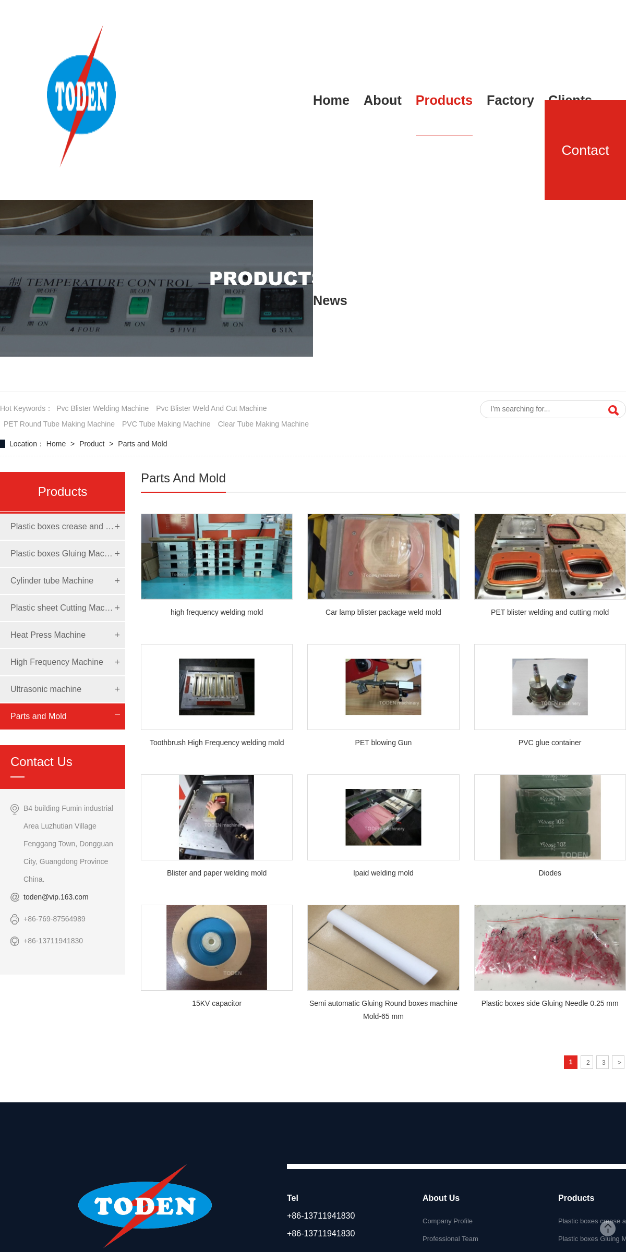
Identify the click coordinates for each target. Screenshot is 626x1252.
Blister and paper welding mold (217, 873)
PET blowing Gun (383, 742)
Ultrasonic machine (45, 689)
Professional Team (450, 1239)
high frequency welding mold (217, 612)
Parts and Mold (142, 444)
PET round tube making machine (59, 424)
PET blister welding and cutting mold (550, 612)
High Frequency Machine (56, 662)
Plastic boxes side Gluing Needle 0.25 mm (550, 1003)
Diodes (549, 873)
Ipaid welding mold (383, 873)
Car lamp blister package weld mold (383, 612)
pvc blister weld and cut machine (211, 408)
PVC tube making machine (166, 424)
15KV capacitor (217, 1003)
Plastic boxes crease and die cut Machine (62, 526)
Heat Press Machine (48, 634)
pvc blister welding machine (102, 408)
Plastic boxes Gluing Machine (62, 553)
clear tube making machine (263, 424)
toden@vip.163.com (56, 897)
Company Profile (448, 1221)
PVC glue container (550, 742)
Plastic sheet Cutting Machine (62, 607)
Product (92, 444)
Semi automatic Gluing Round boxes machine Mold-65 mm (383, 1009)
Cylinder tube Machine (51, 580)
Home (57, 444)
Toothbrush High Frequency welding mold (217, 742)
